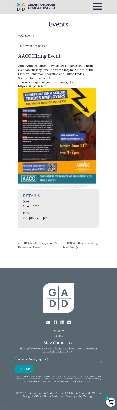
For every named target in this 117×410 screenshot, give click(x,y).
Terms (58, 335)
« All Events (26, 35)
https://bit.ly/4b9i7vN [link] (32, 86)
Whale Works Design (47, 396)
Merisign (88, 396)
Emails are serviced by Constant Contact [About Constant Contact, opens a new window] (73, 381)
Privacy (58, 331)
